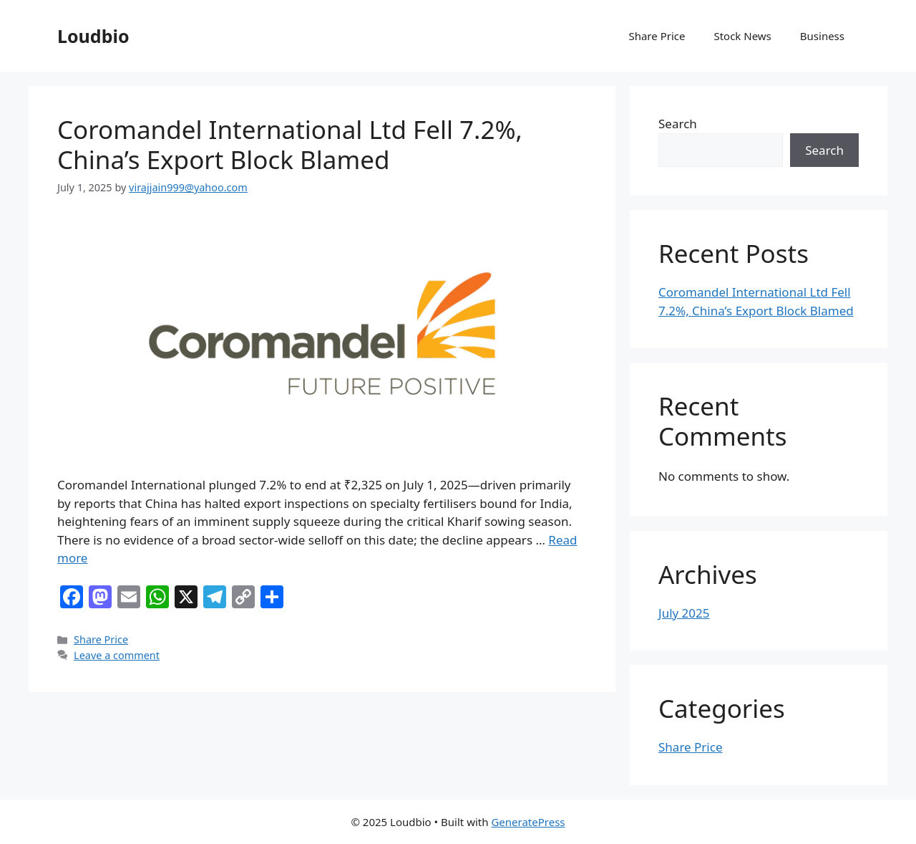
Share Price (656, 36)
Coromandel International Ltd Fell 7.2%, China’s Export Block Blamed (289, 144)
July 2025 (684, 613)
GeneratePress (528, 822)
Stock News (742, 36)
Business (822, 36)
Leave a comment (117, 655)
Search (677, 123)
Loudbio (93, 36)
